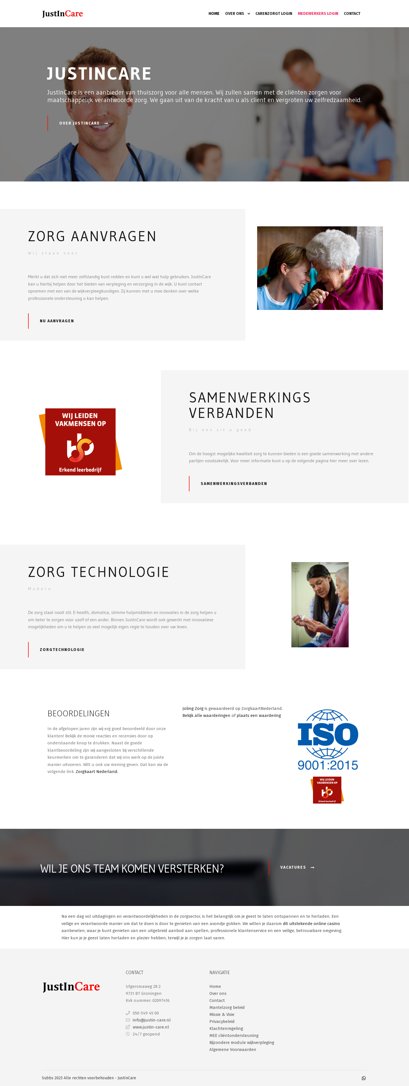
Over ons (218, 993)
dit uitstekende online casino (311, 923)
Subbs (48, 1078)
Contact (217, 1000)
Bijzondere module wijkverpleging (241, 1042)
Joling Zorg (193, 708)
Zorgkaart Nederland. (97, 771)
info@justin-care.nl (148, 1020)
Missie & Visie (221, 1014)
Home (215, 986)
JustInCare (127, 1078)
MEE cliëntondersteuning (234, 1035)
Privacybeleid (222, 1021)
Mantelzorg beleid (227, 1007)
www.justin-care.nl (147, 1027)
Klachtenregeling (226, 1028)
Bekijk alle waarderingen (206, 715)
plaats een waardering (259, 715)
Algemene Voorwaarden (232, 1049)
